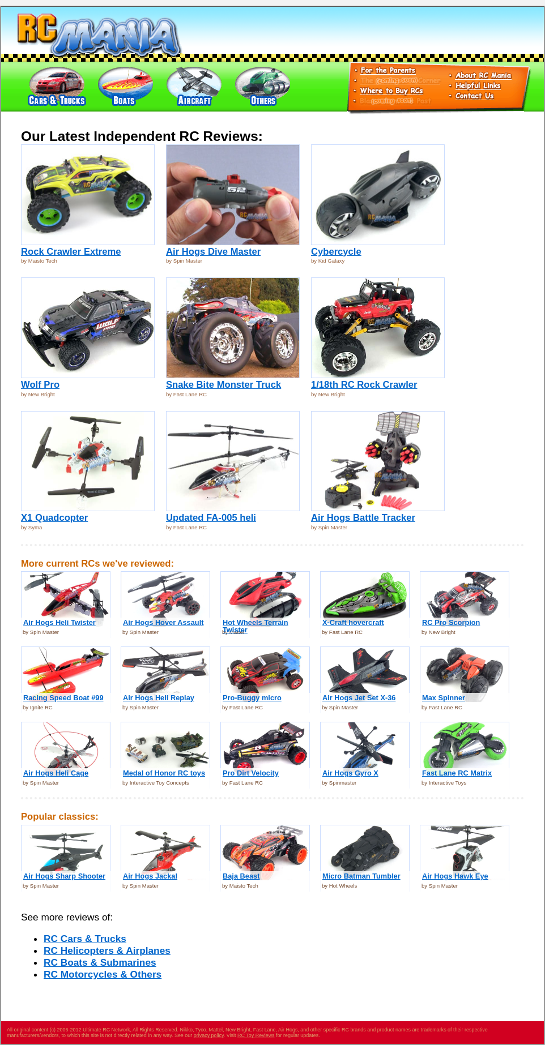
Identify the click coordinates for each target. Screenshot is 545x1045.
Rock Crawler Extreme (71, 251)
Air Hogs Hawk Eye (455, 876)
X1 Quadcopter (54, 517)
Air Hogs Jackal (150, 876)
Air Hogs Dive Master (213, 251)
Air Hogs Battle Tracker (363, 517)
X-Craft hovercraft (353, 622)
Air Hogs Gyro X (350, 773)
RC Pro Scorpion (451, 622)
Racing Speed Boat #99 (63, 697)
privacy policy (209, 1035)
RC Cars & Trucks (85, 938)
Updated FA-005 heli (211, 517)
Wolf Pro (40, 384)
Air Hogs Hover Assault (163, 622)
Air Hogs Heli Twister (59, 622)
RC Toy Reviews (256, 1035)
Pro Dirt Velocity (251, 773)
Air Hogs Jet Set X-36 (358, 697)
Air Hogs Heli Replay (158, 697)
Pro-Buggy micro (252, 697)
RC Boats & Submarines (100, 962)
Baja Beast (241, 876)
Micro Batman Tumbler (361, 876)
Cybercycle (336, 251)
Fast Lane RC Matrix (457, 773)
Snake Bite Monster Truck (223, 384)
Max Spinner (443, 697)
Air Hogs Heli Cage (55, 773)
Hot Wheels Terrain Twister (255, 626)
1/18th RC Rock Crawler (364, 384)
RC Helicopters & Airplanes (107, 950)
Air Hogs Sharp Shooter (64, 876)
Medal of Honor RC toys (164, 773)
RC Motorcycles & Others (102, 974)
